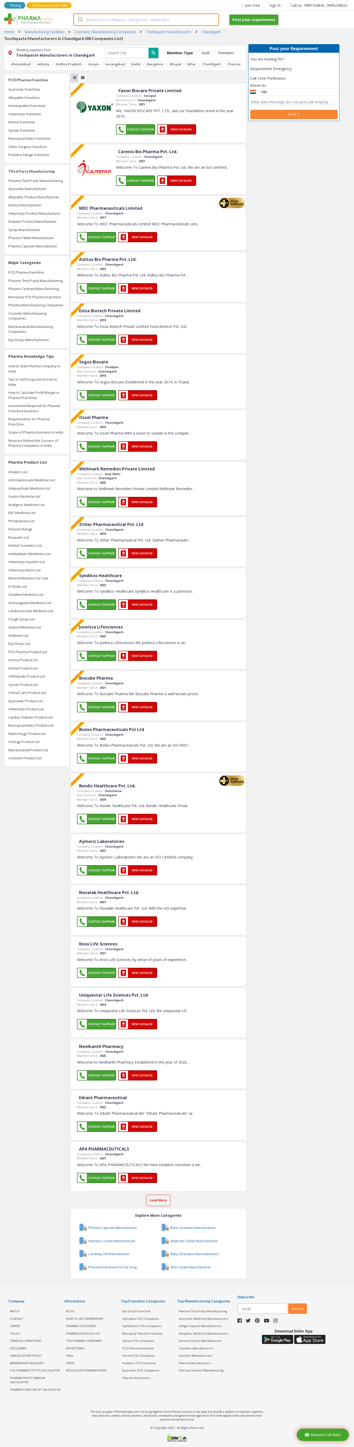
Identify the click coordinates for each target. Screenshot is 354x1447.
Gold (205, 53)
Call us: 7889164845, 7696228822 (319, 5)
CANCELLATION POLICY (26, 1355)
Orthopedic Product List (26, 676)
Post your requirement (254, 19)
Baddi (134, 64)
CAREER (15, 1326)
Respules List (18, 537)
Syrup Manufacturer (24, 229)
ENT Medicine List (21, 512)
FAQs (69, 1355)
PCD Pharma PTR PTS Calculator (35, 1370)
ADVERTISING (75, 1348)
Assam (92, 64)
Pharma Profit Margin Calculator (27, 1380)
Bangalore (154, 64)
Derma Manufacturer (25, 205)
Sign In (275, 5)
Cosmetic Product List (25, 758)
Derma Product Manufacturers (200, 1341)
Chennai (231, 64)
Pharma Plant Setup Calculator (35, 1389)
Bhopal (173, 64)
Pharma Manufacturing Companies (35, 305)
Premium (226, 53)
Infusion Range (20, 529)
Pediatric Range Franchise (28, 154)
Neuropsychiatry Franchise (29, 138)
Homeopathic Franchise (27, 105)
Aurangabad (114, 64)
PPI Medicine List (21, 521)
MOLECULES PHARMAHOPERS (86, 1370)
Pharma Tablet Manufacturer (31, 237)
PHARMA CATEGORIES (81, 1326)
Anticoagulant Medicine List (29, 602)
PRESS (70, 1363)
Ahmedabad (21, 64)
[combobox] (146, 19)
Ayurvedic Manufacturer (27, 188)
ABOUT (15, 1311)
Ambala (43, 64)
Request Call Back (322, 1435)
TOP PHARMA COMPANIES (84, 1341)
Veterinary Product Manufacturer (34, 213)
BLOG (70, 1311)
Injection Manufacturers (195, 1355)
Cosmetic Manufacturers (196, 1348)
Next (294, 114)
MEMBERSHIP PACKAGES (26, 1363)
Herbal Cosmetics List (25, 545)
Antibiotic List (18, 635)
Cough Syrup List (21, 619)
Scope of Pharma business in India (35, 432)
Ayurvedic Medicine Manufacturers (203, 1318)
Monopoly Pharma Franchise (142, 1333)
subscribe (297, 1308)
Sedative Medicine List (25, 594)
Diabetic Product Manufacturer (32, 221)
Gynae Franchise (21, 130)
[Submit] (80, 19)
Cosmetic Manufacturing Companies (27, 316)
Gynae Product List (23, 684)
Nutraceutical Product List (28, 750)
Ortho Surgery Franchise (27, 146)
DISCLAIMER (18, 1348)
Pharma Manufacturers (195, 1363)
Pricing (15, 5)
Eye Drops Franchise (136, 1311)
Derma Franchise (21, 122)
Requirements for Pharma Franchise (28, 422)
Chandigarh (209, 64)
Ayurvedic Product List (25, 701)
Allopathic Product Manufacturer (33, 197)
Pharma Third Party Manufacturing (35, 180)
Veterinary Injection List (26, 561)
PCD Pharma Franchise (26, 272)
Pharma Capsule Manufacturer (32, 246)
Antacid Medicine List (24, 627)
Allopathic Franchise (24, 97)
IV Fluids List (17, 586)
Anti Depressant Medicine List (31, 480)
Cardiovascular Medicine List (30, 610)
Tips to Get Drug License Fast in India (32, 382)
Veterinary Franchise (24, 114)
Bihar (190, 64)
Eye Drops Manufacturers (28, 339)
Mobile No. (258, 85)
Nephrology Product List (27, 733)
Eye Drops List (19, 643)
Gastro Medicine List (24, 496)
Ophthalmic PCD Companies (142, 1326)
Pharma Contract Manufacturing (33, 288)
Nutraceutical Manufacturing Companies (30, 329)
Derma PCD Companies (138, 1355)
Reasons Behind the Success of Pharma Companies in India (33, 443)
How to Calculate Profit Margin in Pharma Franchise (33, 395)
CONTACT (16, 1318)
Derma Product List (23, 660)
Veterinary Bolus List (24, 570)
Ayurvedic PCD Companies (140, 1370)
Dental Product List (23, 668)
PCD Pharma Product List (27, 652)
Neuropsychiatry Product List (31, 725)
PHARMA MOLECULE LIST (83, 1333)
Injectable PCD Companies (140, 1318)
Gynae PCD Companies (138, 1341)
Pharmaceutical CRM (49, 5)
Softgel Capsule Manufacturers (200, 1326)
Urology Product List (24, 741)
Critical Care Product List (27, 692)
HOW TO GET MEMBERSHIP (85, 1318)
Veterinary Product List (26, 709)
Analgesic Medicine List (26, 504)
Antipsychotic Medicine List (29, 488)
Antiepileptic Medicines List (29, 553)
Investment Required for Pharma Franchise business (34, 408)
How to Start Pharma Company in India (34, 369)
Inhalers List (17, 472)
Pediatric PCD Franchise (139, 1363)
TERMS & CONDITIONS (25, 1341)
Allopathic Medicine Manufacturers (203, 1333)
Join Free (251, 5)
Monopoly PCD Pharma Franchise (34, 297)
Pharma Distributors (136, 1378)
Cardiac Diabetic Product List (30, 717)
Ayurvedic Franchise (24, 89)
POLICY (15, 1333)
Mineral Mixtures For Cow (28, 578)
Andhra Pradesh (68, 64)
